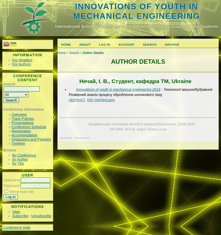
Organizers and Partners (31, 139)
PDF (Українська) (101, 100)
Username (12, 180)
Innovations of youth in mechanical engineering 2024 (118, 89)
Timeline (18, 143)
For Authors (21, 64)
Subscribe (20, 216)
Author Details (93, 53)
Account (127, 44)
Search (150, 44)
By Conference (24, 155)
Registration (21, 131)
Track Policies (23, 119)
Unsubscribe (41, 216)
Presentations (23, 123)
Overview (19, 114)
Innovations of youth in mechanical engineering (136, 11)
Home (66, 44)
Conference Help (16, 227)
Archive (172, 44)
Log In (104, 44)
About (85, 44)
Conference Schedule (29, 127)
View (16, 212)
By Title (18, 163)
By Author (20, 159)
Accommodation (24, 135)
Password (11, 186)
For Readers (22, 60)
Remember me (22, 192)
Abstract (77, 100)
